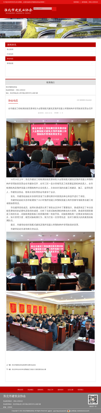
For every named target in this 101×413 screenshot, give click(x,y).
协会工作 (50, 389)
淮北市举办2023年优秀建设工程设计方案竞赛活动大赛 (29, 369)
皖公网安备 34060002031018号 (78, 411)
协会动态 (10, 58)
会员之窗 (70, 389)
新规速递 (10, 63)
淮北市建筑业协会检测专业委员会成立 (24, 365)
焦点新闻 (10, 49)
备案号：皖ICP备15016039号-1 (58, 411)
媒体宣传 (60, 389)
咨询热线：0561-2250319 (90, 2)
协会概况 (30, 389)
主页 (78, 100)
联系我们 (76, 2)
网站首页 (20, 389)
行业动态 (10, 54)
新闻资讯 (11, 44)
